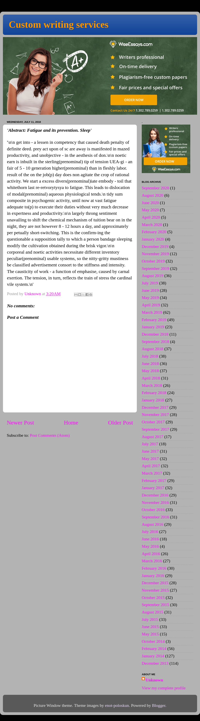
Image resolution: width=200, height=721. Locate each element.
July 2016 (150, 531)
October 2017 (153, 422)
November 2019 (155, 253)
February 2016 (154, 568)
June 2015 (150, 626)
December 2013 (155, 663)
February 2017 (154, 480)
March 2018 (152, 385)
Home (71, 422)
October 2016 (153, 509)
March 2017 (152, 473)
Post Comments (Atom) (50, 435)
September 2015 (155, 604)
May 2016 (150, 546)
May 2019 (150, 297)
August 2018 (152, 349)
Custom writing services (59, 24)
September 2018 (155, 341)
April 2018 (151, 378)
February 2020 (154, 232)
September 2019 (155, 268)
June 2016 (150, 539)
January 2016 (153, 575)
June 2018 (150, 363)
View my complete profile (164, 688)
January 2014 (153, 656)
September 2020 (155, 188)
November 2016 (155, 502)
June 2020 (150, 202)
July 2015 (150, 619)
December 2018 (155, 334)
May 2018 (150, 370)
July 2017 (150, 444)
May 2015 (150, 634)
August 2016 (152, 524)
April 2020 (151, 217)
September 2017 (155, 429)
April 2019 (151, 305)
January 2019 (153, 327)
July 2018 (150, 356)
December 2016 (155, 495)
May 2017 (150, 458)
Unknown (154, 680)
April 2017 (151, 466)
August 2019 (152, 275)
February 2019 (154, 319)
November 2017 (155, 414)
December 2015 (155, 583)
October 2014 (153, 641)
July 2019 (150, 283)
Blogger (158, 705)
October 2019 (153, 261)
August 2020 (152, 195)
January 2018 (153, 400)
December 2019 (155, 246)
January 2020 (153, 239)
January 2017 (153, 487)
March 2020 (152, 224)
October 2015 (153, 597)
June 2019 (150, 290)
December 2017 (155, 407)
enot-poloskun (117, 705)
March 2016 (152, 561)
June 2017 (150, 451)
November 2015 (155, 590)
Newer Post (20, 422)
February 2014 (154, 648)
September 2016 (155, 517)
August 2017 (152, 436)
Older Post (120, 422)
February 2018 (154, 392)
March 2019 (152, 312)
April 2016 (151, 553)
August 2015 (152, 612)
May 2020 (150, 210)
